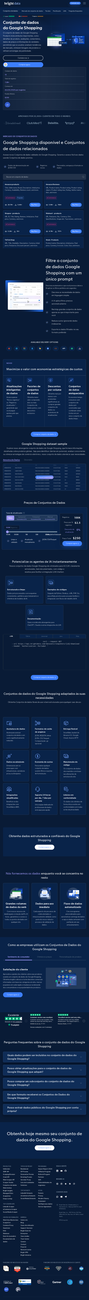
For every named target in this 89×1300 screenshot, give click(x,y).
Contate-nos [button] (75, 3)
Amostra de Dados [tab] (11, 460)
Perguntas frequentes (75, 11)
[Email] (61, 1197)
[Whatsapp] (57, 1197)
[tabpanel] (44, 477)
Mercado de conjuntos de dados (32, 11)
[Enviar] (83, 177)
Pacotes (47, 11)
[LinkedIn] (57, 1171)
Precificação (57, 11)
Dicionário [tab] (28, 460)
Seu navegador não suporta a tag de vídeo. (24, 296)
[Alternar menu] (85, 3)
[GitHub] (66, 1171)
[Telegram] (66, 1197)
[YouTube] (61, 1171)
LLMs (64, 11)
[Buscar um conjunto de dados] (43, 177)
